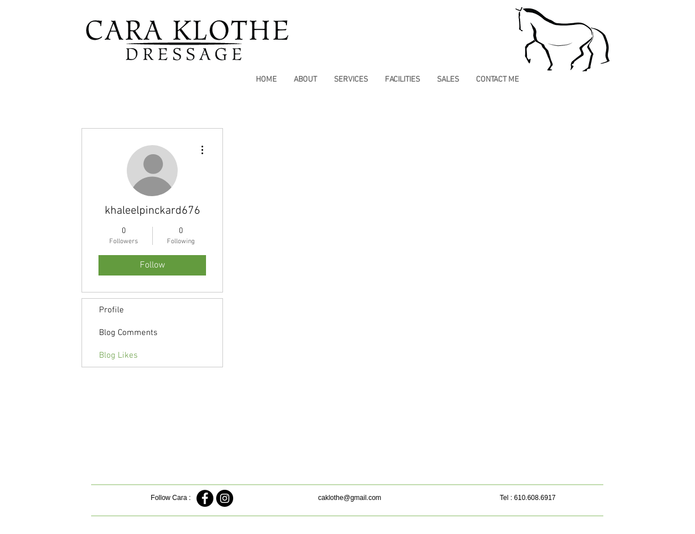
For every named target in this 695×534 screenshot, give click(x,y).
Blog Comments (128, 333)
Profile (111, 310)
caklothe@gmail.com (349, 498)
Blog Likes (118, 355)
